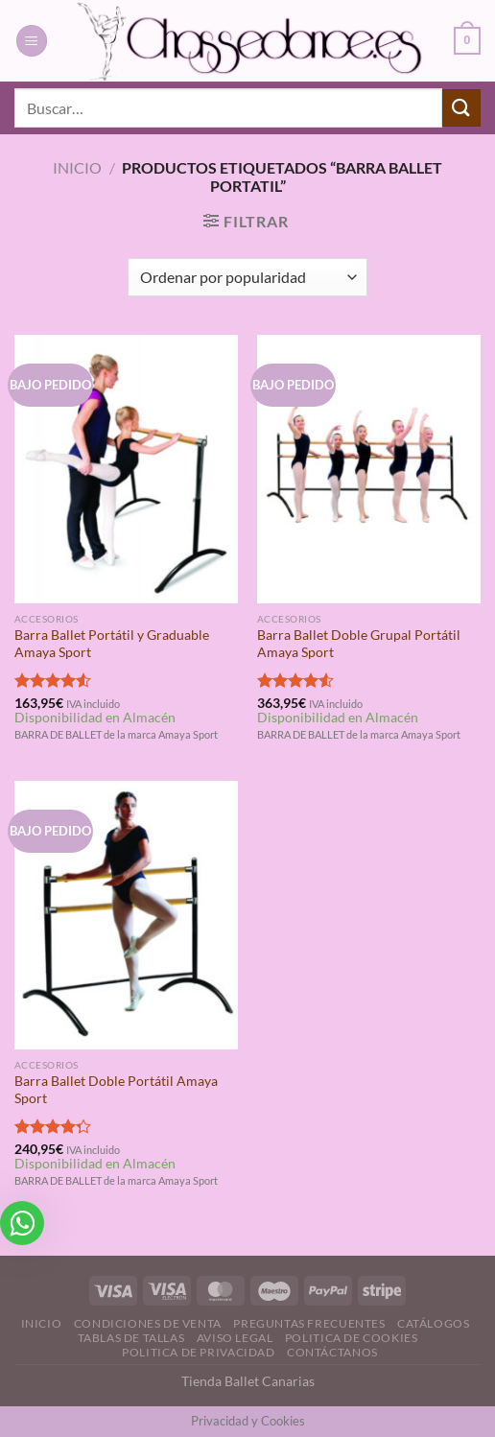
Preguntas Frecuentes (309, 1323)
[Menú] (31, 41)
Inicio (77, 167)
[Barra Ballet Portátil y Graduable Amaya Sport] (126, 469)
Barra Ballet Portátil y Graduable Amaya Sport (111, 643)
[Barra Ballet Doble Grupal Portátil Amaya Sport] (369, 469)
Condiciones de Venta (148, 1323)
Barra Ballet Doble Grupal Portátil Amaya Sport (358, 643)
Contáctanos (332, 1352)
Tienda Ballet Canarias (248, 1381)
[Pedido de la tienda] (247, 277)
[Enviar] (461, 108)
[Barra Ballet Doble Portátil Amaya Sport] (126, 915)
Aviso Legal (235, 1338)
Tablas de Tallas (131, 1338)
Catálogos (433, 1323)
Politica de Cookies (351, 1338)
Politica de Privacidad (198, 1352)
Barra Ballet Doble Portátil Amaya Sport (116, 1089)
